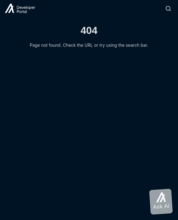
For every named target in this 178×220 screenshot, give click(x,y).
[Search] (168, 8)
